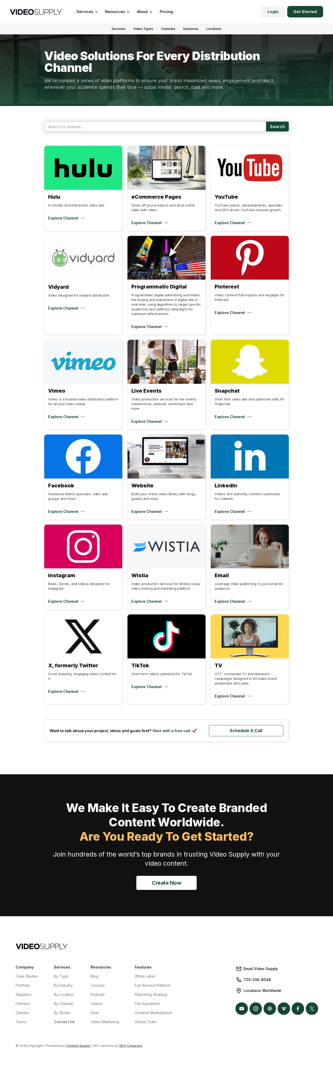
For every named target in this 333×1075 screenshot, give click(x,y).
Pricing (166, 11)
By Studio (62, 1012)
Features (143, 967)
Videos (97, 1003)
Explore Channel (63, 218)
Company (25, 967)
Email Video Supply (261, 968)
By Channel (63, 1003)
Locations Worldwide (262, 990)
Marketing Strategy (151, 994)
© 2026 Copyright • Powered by (53, 1046)
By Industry (63, 985)
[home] (36, 12)
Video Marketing (105, 1022)
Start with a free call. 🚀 (174, 730)
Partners (23, 1003)
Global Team (145, 1022)
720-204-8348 (257, 979)
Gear (95, 1012)
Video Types (143, 29)
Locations (213, 29)
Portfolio (23, 985)
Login (272, 11)
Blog (94, 976)
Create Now (166, 883)
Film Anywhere (147, 1003)
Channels (168, 29)
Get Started (305, 11)
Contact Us (64, 1022)
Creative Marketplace (153, 1012)
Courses (98, 985)
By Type (61, 976)
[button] (86, 12)
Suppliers (24, 994)
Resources (101, 967)
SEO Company (130, 1046)
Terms (21, 1022)
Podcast (98, 994)
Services (118, 29)
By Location (64, 994)
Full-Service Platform (152, 985)
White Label (145, 976)
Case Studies (27, 976)
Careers (22, 1012)
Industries (190, 29)
